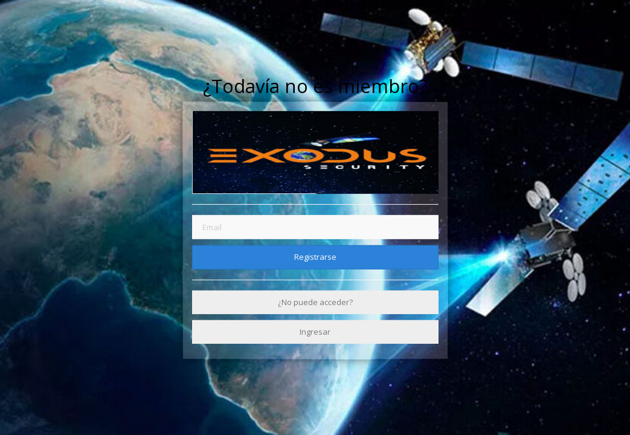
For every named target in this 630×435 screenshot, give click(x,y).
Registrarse (315, 256)
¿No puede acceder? (315, 302)
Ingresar (315, 331)
